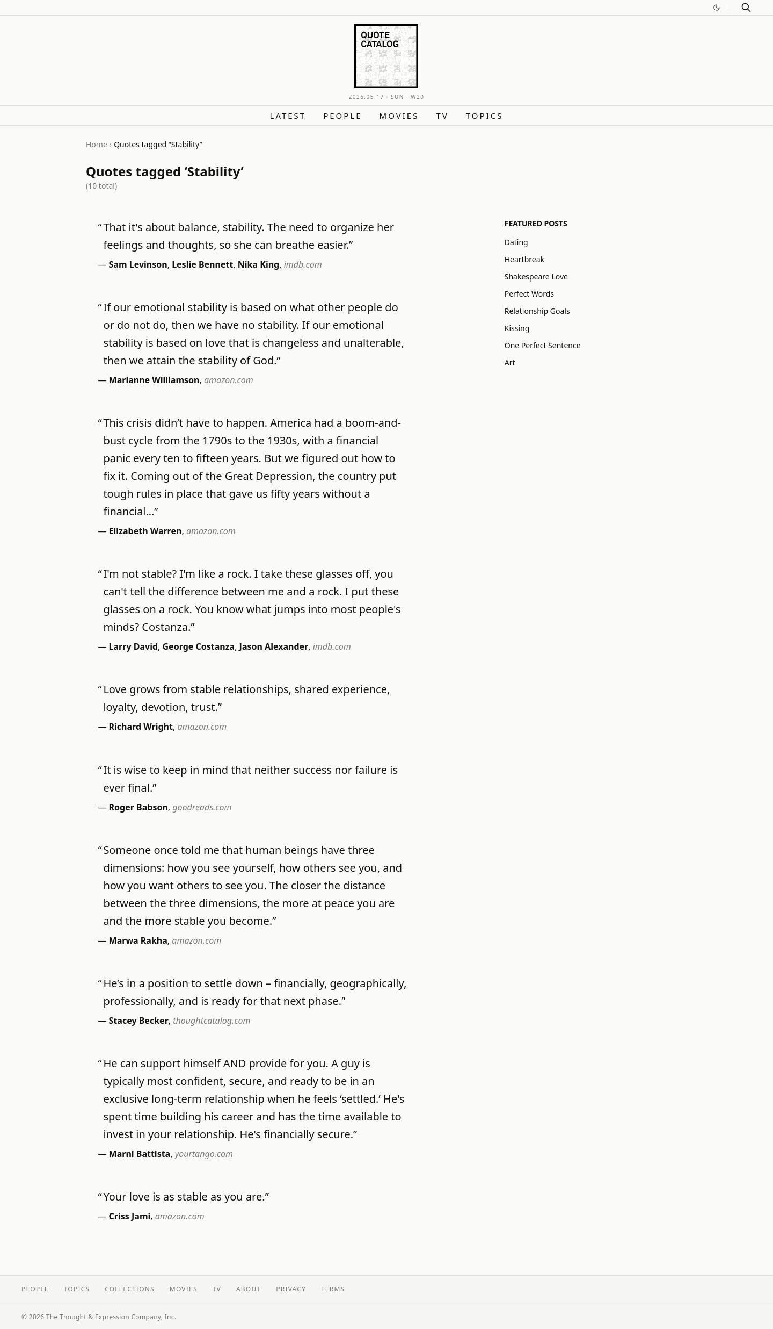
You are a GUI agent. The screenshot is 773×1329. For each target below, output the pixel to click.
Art (510, 362)
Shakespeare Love (536, 276)
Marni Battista (140, 1154)
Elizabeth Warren (145, 531)
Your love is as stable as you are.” (185, 1196)
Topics (485, 115)
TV (442, 115)
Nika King (258, 264)
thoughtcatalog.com (211, 1020)
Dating (516, 242)
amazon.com (228, 380)
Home (96, 144)
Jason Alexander (274, 646)
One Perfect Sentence (543, 345)
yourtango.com (204, 1154)
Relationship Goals (537, 311)
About (248, 1289)
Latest (288, 115)
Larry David (133, 646)
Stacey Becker (139, 1020)
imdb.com (303, 264)
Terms (333, 1289)
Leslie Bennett (202, 264)
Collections (130, 1289)
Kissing (517, 328)
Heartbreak (524, 259)
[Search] (746, 7)
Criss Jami (130, 1216)
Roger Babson (138, 807)
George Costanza (199, 646)
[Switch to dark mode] (716, 7)
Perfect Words (529, 294)
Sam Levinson (138, 264)
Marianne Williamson (154, 380)
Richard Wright (141, 726)
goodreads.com (201, 807)
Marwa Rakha (138, 940)
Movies (399, 115)
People (342, 115)
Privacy (291, 1289)
